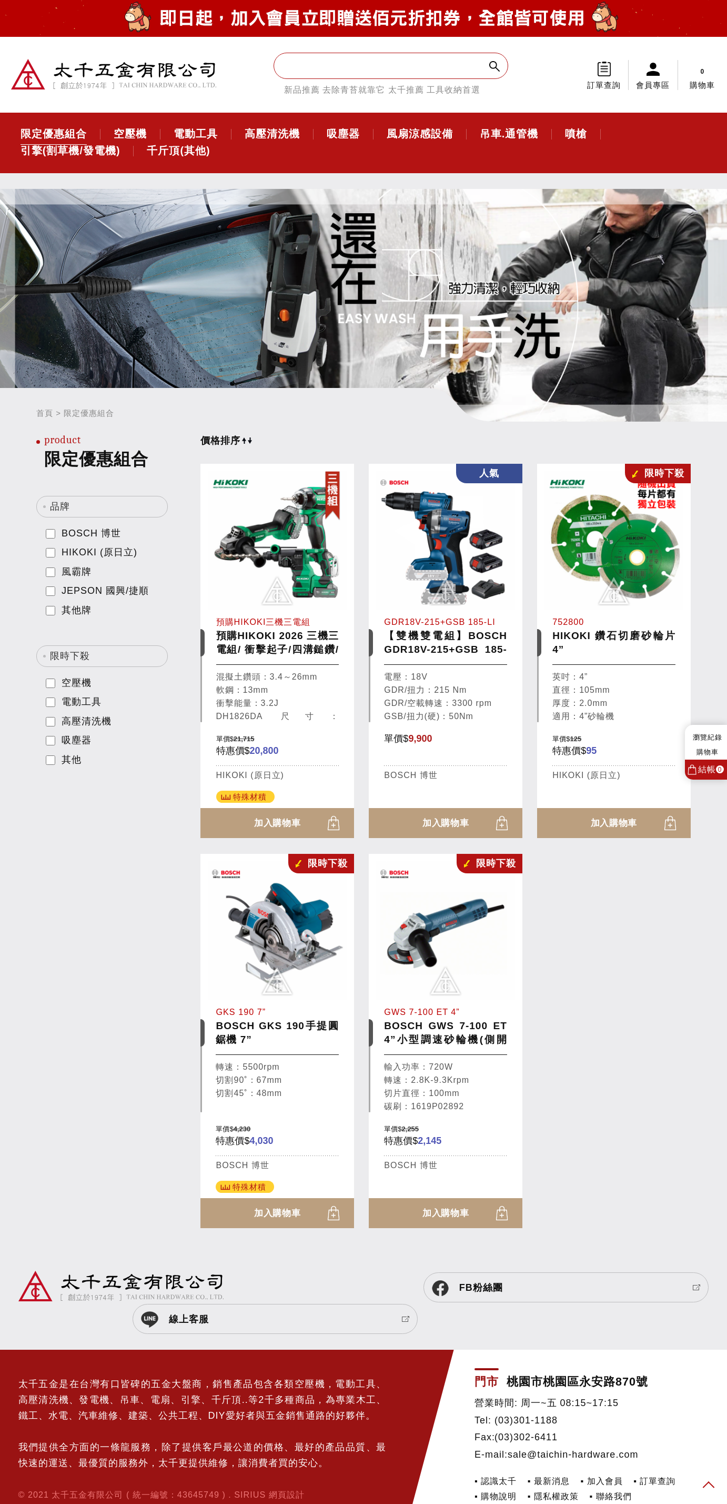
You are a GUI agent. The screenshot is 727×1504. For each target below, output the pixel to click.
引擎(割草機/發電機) (70, 151)
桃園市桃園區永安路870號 (577, 1352)
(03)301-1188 (526, 1391)
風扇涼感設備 (420, 134)
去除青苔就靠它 (353, 89)
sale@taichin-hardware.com (573, 1425)
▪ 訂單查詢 (654, 1451)
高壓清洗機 (272, 134)
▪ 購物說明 (495, 1467)
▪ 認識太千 (495, 1451)
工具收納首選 (453, 89)
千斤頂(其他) (178, 151)
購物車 (702, 74)
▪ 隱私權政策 (553, 1467)
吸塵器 (343, 134)
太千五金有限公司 (113, 75)
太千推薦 (406, 89)
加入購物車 (277, 824)
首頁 (44, 413)
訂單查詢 (604, 85)
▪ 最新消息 (549, 1451)
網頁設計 (287, 1465)
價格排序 (226, 440)
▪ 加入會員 (602, 1451)
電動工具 (196, 134)
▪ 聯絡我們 (611, 1467)
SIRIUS (250, 1465)
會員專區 (653, 85)
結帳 (711, 769)
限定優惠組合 (54, 134)
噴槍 (576, 134)
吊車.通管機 (509, 134)
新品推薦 (302, 89)
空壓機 (130, 134)
